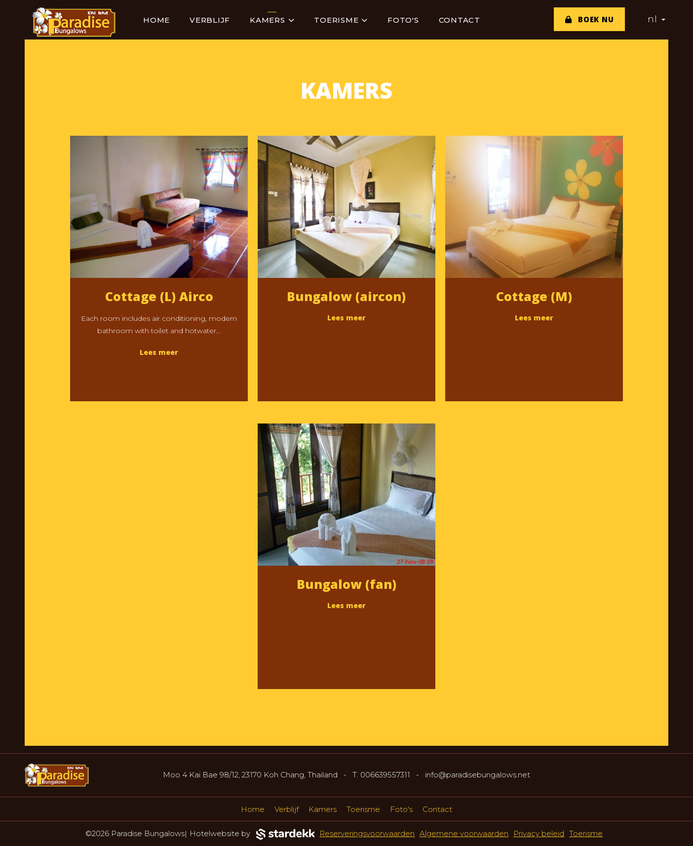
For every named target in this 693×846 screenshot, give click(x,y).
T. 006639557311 (381, 774)
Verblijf (210, 20)
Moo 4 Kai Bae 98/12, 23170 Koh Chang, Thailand (250, 774)
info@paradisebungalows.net (477, 774)
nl (656, 19)
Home (156, 20)
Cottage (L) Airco (159, 296)
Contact (459, 20)
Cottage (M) (534, 296)
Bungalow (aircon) (346, 296)
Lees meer (159, 352)
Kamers (272, 20)
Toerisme (341, 20)
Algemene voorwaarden (464, 833)
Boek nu (589, 19)
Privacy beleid (538, 833)
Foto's (403, 20)
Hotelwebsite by (252, 834)
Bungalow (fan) (346, 584)
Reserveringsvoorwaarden (367, 833)
